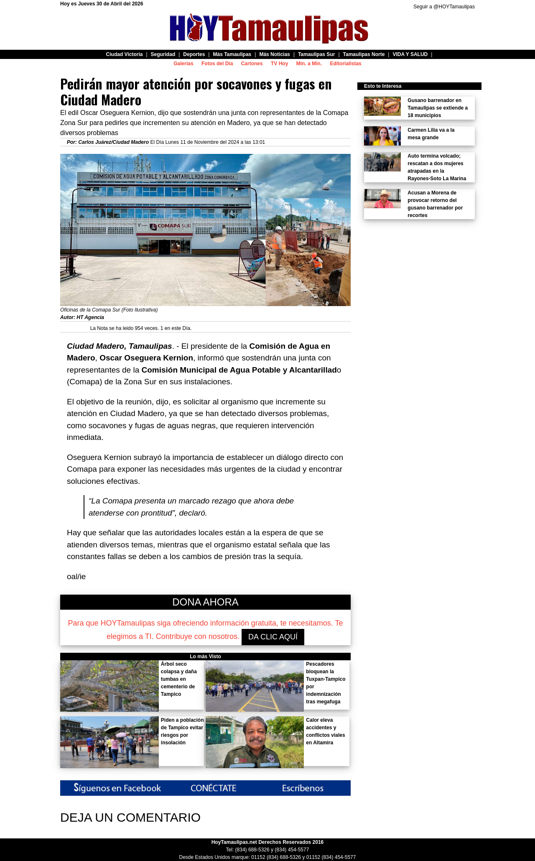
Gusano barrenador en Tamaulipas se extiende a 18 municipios (438, 107)
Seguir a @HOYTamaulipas (444, 7)
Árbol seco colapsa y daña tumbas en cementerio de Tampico (179, 679)
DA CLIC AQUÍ (273, 637)
